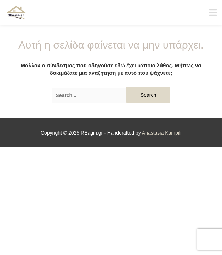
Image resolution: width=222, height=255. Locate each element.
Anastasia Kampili (161, 133)
